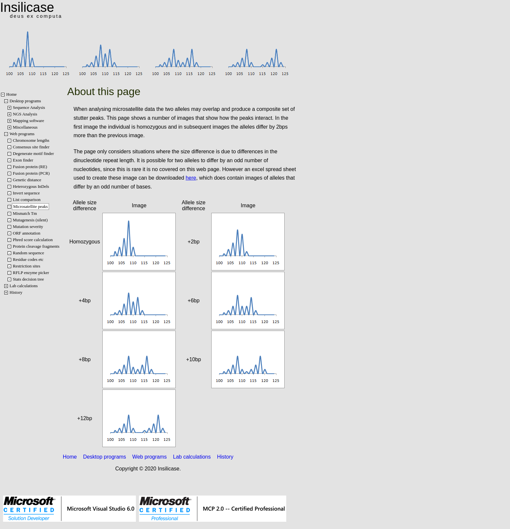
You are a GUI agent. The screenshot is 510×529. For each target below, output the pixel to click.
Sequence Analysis (29, 107)
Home (11, 94)
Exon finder (23, 160)
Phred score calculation (33, 239)
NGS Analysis (25, 114)
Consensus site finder (31, 146)
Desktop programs (25, 100)
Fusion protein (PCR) (31, 173)
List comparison (26, 199)
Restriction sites (26, 266)
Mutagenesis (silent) (30, 219)
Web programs (22, 133)
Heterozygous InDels (31, 186)
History (16, 292)
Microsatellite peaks (30, 206)
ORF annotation (26, 233)
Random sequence (28, 252)
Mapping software (28, 120)
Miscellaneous (25, 127)
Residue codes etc (28, 259)
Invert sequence (26, 192)
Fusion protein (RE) (30, 166)
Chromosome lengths (31, 140)
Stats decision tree (28, 279)
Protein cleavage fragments (36, 246)
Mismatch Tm (25, 213)
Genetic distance (27, 179)
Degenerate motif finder (33, 153)
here (191, 178)
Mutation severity (28, 226)
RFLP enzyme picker (31, 272)
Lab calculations (24, 285)
